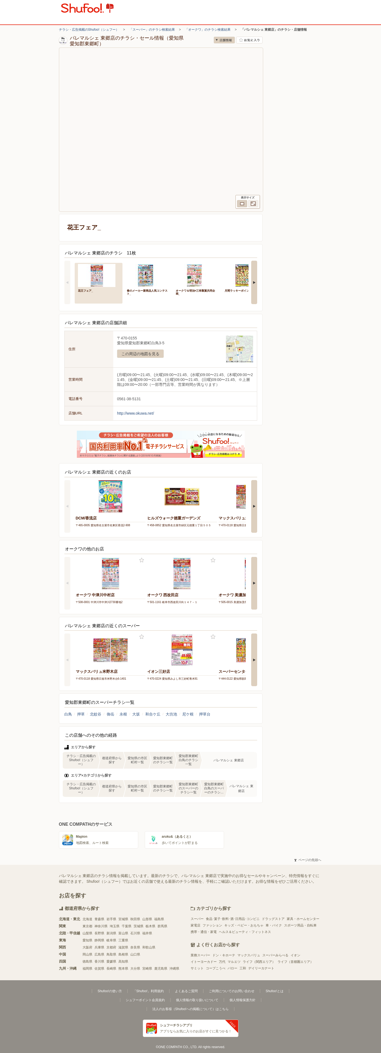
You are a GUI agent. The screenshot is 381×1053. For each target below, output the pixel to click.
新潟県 (111, 933)
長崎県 (111, 968)
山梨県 (87, 933)
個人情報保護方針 (242, 1000)
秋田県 (135, 919)
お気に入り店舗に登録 (249, 40)
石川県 (135, 933)
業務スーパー (200, 955)
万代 (222, 962)
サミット (197, 968)
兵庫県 (99, 947)
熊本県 (123, 968)
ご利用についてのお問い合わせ (231, 991)
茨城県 (138, 926)
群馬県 (162, 926)
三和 (243, 968)
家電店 (195, 925)
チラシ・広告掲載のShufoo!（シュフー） (89, 29)
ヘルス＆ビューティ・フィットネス (245, 932)
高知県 (123, 961)
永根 (123, 714)
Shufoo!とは (274, 991)
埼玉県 (114, 926)
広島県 (99, 954)
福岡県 (87, 968)
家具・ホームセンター (303, 919)
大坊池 (171, 714)
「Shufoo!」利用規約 (148, 991)
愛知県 (87, 940)
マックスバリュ (248, 955)
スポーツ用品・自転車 (300, 925)
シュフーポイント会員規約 (145, 1000)
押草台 (204, 714)
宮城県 (123, 919)
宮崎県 (147, 968)
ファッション (212, 925)
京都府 (111, 947)
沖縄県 (174, 968)
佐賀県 (99, 968)
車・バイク (274, 925)
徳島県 (87, 961)
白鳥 (68, 714)
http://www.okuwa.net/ (135, 413)
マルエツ (234, 962)
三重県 (123, 940)
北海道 (87, 919)
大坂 (136, 714)
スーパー (197, 919)
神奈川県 (101, 926)
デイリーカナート (261, 968)
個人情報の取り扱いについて (197, 1000)
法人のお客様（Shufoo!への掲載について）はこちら (190, 1009)
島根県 (123, 954)
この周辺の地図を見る (140, 354)
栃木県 (150, 926)
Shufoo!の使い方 (109, 991)
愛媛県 (111, 961)
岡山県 (87, 954)
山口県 (135, 954)
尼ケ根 (188, 714)
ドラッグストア (273, 919)
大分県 (135, 968)
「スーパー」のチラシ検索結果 (152, 29)
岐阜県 (111, 940)
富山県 (123, 933)
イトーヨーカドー (204, 962)
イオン (295, 955)
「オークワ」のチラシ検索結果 (208, 29)
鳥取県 (111, 954)
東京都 (87, 926)
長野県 (99, 933)
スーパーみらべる (275, 955)
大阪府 (87, 947)
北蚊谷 (95, 714)
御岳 (110, 714)
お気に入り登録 (141, 560)
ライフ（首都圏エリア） (295, 962)
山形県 (147, 919)
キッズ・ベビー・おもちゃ (243, 925)
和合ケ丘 (152, 714)
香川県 (99, 961)
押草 (81, 714)
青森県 (99, 919)
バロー (232, 968)
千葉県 (126, 926)
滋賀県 (123, 947)
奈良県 (135, 947)
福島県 (159, 919)
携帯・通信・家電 (204, 932)
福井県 (147, 933)
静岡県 (99, 940)
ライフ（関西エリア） (259, 962)
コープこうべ (215, 968)
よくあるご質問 (186, 991)
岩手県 (111, 919)
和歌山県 (148, 947)
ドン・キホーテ (223, 955)
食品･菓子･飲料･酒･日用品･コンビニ (233, 919)
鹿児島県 (160, 968)
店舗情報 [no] (224, 40)
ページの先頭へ (307, 860)
